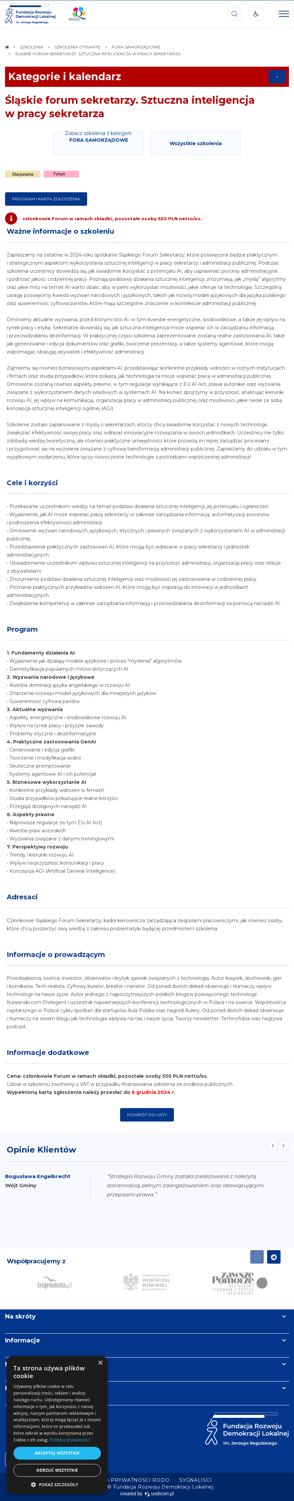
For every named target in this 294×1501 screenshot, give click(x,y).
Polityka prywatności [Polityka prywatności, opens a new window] (70, 1440)
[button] (57, 1484)
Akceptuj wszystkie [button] (57, 1453)
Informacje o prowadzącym (56, 954)
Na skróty (20, 1316)
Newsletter (23, 1364)
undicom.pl (159, 1493)
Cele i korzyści (32, 483)
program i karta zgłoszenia (46, 198)
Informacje (22, 1340)
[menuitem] (126, 1480)
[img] (77, 14)
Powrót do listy (147, 1114)
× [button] (100, 1363)
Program (22, 629)
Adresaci (22, 897)
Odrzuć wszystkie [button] (57, 1470)
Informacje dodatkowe (48, 1052)
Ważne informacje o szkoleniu (60, 231)
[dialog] (57, 1425)
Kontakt (18, 1388)
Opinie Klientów (41, 1150)
